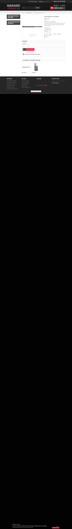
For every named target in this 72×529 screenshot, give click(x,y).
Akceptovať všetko (55, 527)
